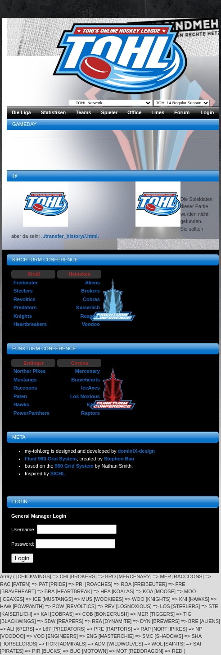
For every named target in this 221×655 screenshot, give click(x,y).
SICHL (57, 473)
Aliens (92, 282)
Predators (25, 307)
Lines (157, 112)
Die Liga (21, 112)
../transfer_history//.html (69, 236)
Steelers (23, 290)
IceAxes (90, 387)
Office (134, 112)
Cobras (91, 299)
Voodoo (91, 324)
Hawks (21, 404)
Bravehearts (85, 379)
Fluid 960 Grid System (51, 458)
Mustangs (25, 379)
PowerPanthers (32, 413)
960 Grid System (74, 466)
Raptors (90, 413)
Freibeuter (26, 282)
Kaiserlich (88, 307)
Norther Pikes (30, 371)
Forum (181, 112)
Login (207, 112)
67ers (93, 404)
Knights (23, 316)
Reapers (89, 316)
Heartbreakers (30, 324)
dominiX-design (136, 451)
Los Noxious (85, 396)
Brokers (90, 290)
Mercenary (87, 371)
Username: (24, 529)
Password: (23, 544)
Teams (83, 112)
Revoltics (25, 299)
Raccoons (25, 387)
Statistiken (53, 112)
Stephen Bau (119, 458)
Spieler (109, 112)
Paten (20, 396)
